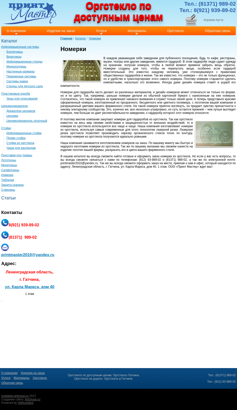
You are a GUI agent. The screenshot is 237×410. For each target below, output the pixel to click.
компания (152, 126)
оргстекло (186, 119)
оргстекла (160, 119)
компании (226, 102)
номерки (189, 75)
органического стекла (149, 133)
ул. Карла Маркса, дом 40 (29, 287)
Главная (66, 38)
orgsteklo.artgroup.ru (15, 396)
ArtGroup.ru (32, 399)
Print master (29, 13)
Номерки (95, 38)
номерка (176, 79)
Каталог (80, 38)
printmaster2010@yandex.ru (79, 163)
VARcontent (25, 403)
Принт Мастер (187, 166)
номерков (172, 92)
